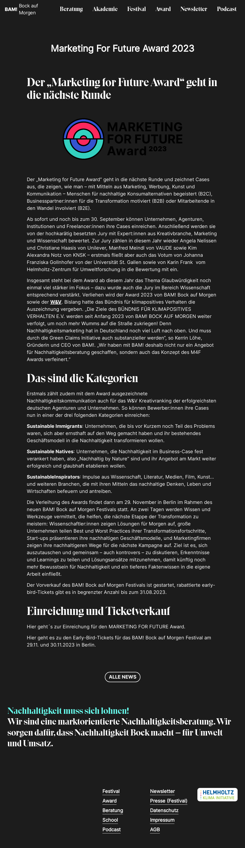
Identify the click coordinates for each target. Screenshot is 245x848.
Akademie (105, 9)
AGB (155, 829)
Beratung (71, 9)
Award (163, 9)
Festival (136, 9)
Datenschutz (164, 810)
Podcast (227, 9)
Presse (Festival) (168, 801)
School (110, 820)
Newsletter (193, 9)
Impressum (162, 820)
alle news (122, 677)
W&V (55, 302)
